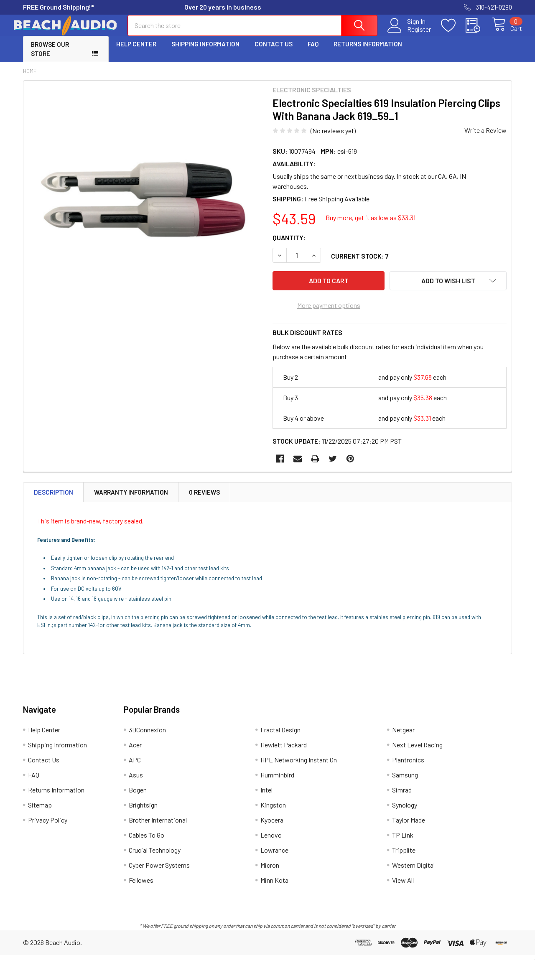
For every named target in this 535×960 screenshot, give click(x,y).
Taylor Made (408, 825)
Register (409, 34)
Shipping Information (205, 51)
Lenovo (271, 840)
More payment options (328, 310)
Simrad (402, 795)
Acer (135, 750)
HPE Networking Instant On (298, 765)
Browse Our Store (50, 56)
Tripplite (403, 855)
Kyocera (271, 825)
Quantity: (289, 245)
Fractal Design (280, 735)
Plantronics (408, 765)
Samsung (405, 780)
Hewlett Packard (283, 750)
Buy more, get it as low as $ (370, 225)
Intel (266, 795)
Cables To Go (146, 840)
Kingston (273, 810)
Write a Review (485, 138)
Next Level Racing (417, 750)
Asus (136, 780)
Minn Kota (274, 885)
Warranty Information (131, 497)
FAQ (313, 51)
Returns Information (368, 51)
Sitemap (40, 810)
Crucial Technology (155, 855)
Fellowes (141, 885)
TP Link (402, 840)
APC (135, 765)
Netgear (403, 735)
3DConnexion (147, 735)
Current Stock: (360, 263)
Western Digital (413, 870)
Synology (404, 810)
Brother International (158, 825)
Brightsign (143, 810)
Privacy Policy (47, 825)
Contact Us (274, 51)
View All (403, 885)
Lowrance (274, 855)
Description (53, 497)
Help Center (136, 51)
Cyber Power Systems (159, 870)
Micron (269, 870)
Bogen (138, 795)
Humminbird (277, 780)
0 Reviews (204, 497)
